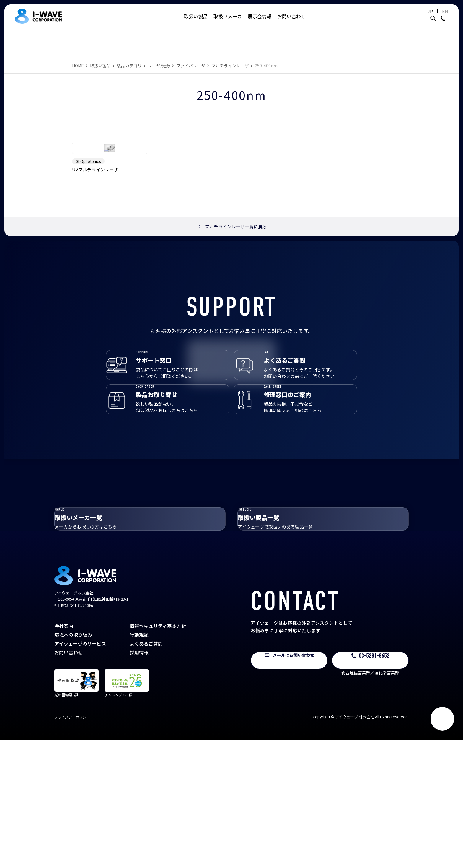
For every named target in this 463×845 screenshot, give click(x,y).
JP (415, 17)
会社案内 (63, 731)
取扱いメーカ (227, 22)
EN (431, 17)
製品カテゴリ (129, 66)
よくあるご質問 (146, 749)
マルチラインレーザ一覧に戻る (231, 290)
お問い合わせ (291, 22)
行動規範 (139, 740)
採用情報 (139, 757)
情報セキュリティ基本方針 (158, 731)
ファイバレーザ (190, 66)
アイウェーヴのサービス (80, 749)
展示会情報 (259, 22)
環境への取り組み (73, 740)
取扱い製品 (196, 22)
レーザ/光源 (159, 66)
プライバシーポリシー (72, 822)
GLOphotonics (88, 225)
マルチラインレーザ (230, 66)
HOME (78, 66)
